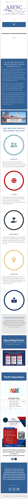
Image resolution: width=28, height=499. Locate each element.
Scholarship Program (13, 327)
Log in (15, 19)
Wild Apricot (13, 496)
